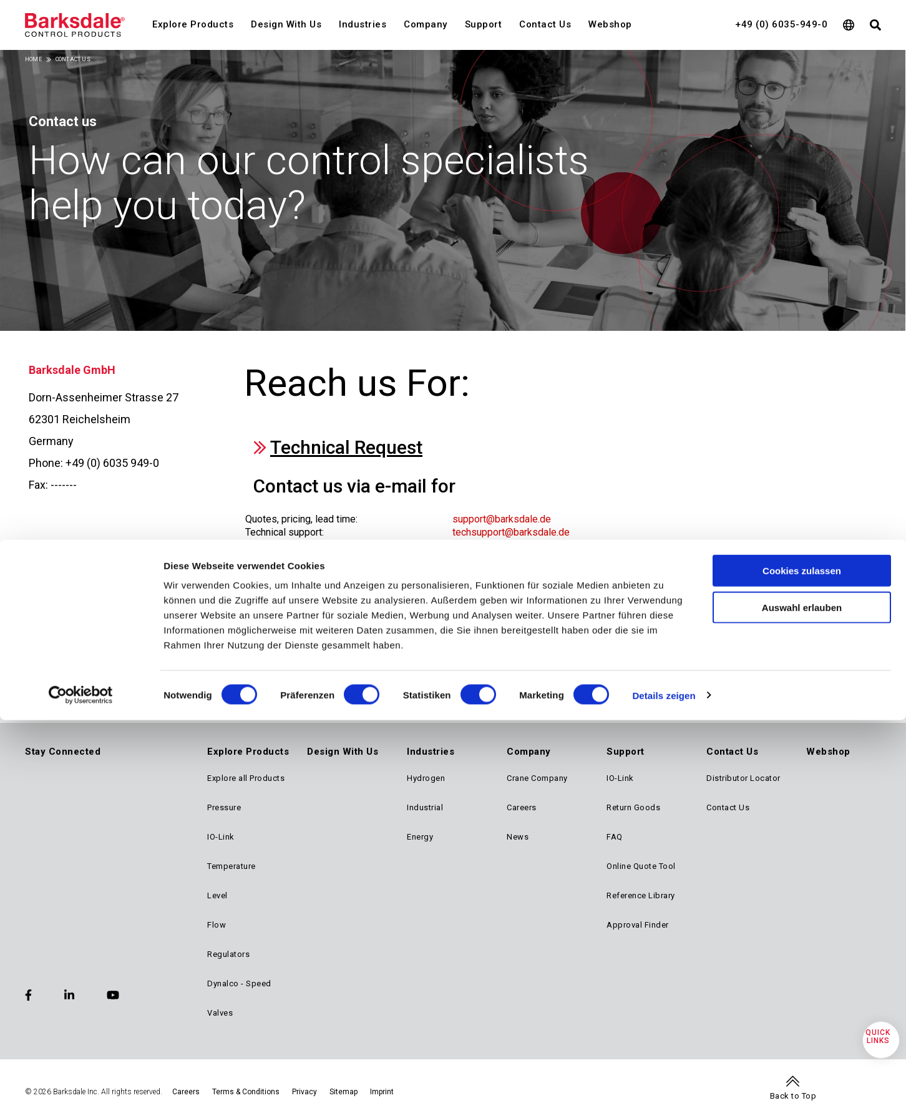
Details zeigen (663, 728)
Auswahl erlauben (802, 640)
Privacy (304, 1091)
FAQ (614, 836)
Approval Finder (637, 924)
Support (483, 24)
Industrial (425, 807)
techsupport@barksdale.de (511, 532)
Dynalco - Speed (239, 983)
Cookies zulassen (801, 603)
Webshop (610, 24)
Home (33, 59)
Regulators (228, 954)
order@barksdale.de (496, 546)
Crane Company (537, 778)
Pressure (224, 807)
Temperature (231, 866)
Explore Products (192, 24)
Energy (420, 836)
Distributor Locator (743, 778)
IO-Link (221, 836)
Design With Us (286, 24)
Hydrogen (426, 778)
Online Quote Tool (641, 866)
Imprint (382, 1091)
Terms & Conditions (246, 1091)
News (517, 836)
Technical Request (346, 447)
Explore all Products (246, 778)
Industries (362, 24)
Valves (220, 1012)
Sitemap (343, 1091)
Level (217, 895)
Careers (522, 807)
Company (425, 24)
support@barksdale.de (501, 519)
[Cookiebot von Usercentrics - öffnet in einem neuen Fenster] (80, 728)
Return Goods (633, 807)
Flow (216, 924)
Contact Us (545, 24)
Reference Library (640, 895)
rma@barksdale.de (492, 559)
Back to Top (793, 1096)
